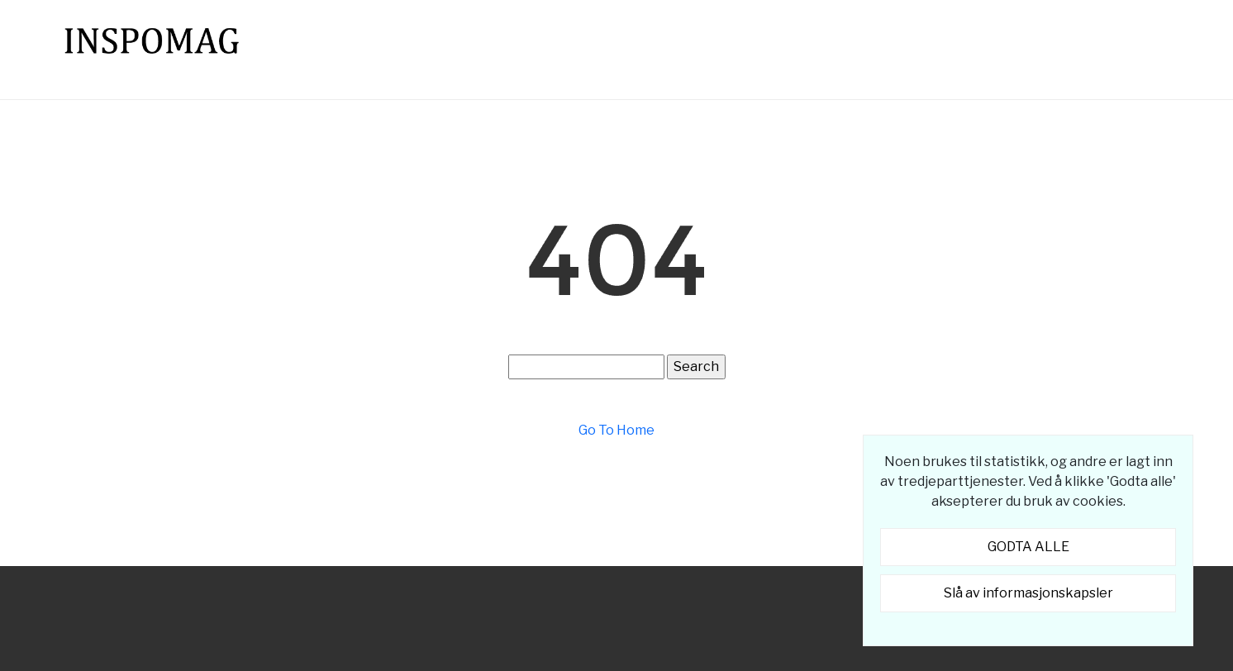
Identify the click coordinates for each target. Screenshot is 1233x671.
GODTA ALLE (1028, 546)
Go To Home (616, 430)
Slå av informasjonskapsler (1028, 593)
